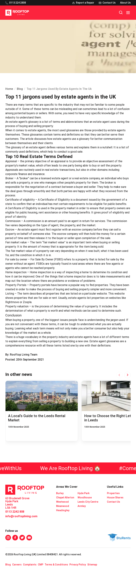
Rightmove (12, 302)
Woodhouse (85, 497)
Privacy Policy (77, 564)
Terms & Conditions (56, 564)
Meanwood (62, 506)
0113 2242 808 (14, 511)
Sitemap (92, 564)
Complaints (29, 564)
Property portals (40, 285)
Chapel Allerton (65, 497)
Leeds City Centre (88, 501)
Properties (113, 493)
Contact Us (113, 501)
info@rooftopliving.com (21, 516)
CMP (40, 564)
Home (9, 89)
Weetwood (62, 501)
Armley (82, 506)
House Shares (115, 497)
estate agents (37, 130)
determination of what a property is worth (31, 310)
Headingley (62, 510)
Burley (60, 493)
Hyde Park (83, 493)
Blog (20, 89)
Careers (17, 564)
